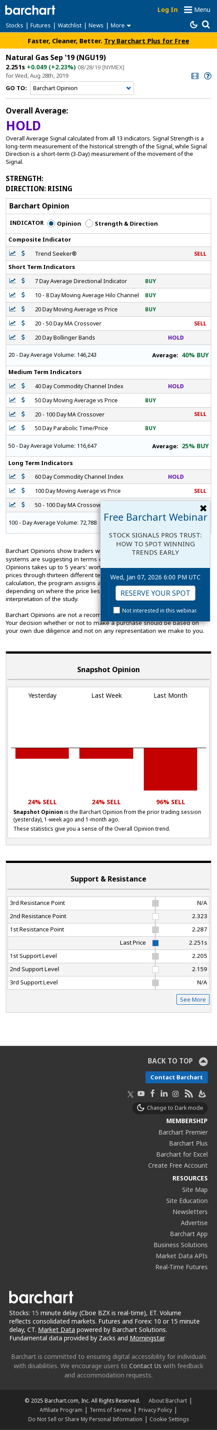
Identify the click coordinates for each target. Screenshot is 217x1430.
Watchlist (70, 25)
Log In (167, 9)
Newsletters (190, 1211)
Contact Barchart (176, 1077)
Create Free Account (178, 1165)
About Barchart (168, 1400)
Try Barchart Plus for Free (146, 40)
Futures (40, 25)
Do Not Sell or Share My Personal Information (85, 1418)
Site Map (195, 1189)
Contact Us (145, 1366)
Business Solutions (180, 1245)
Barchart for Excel (182, 1154)
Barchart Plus (188, 1143)
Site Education (187, 1200)
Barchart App (189, 1233)
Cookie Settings (169, 1418)
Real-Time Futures (181, 1267)
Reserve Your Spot (155, 593)
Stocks (14, 25)
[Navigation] (82, 88)
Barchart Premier (183, 1132)
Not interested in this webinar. (159, 610)
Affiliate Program (61, 1409)
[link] (194, 76)
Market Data (56, 1329)
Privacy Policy (155, 1409)
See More (193, 999)
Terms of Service (110, 1409)
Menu (202, 9)
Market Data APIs (182, 1256)
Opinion (64, 223)
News (96, 25)
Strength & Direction (121, 223)
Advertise (194, 1222)
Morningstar (147, 1338)
